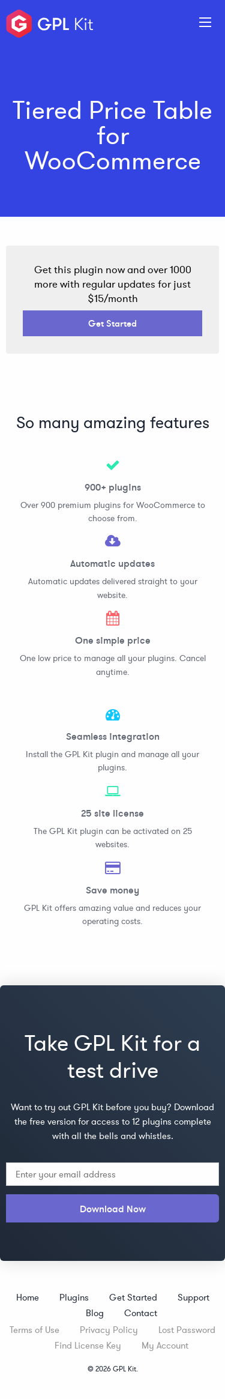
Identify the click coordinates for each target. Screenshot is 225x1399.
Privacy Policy (109, 1329)
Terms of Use (34, 1329)
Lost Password (186, 1329)
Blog (95, 1313)
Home (27, 1297)
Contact (140, 1313)
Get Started (112, 323)
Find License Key (88, 1345)
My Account (165, 1345)
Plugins (74, 1297)
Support (193, 1297)
